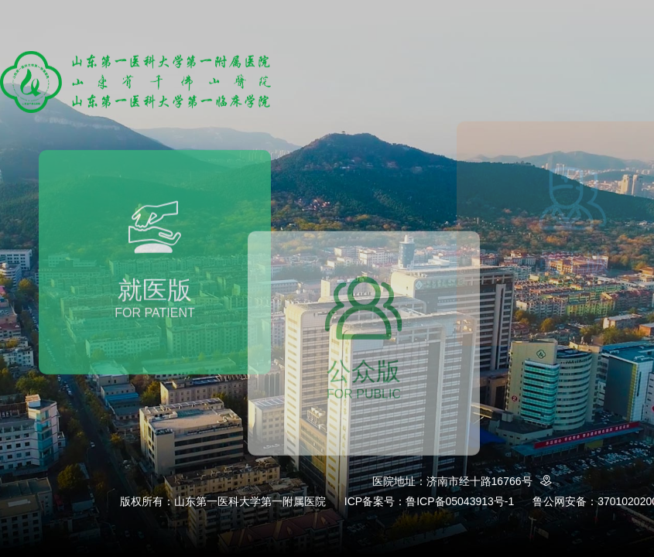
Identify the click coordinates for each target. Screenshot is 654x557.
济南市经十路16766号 (491, 481)
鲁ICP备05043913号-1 (460, 501)
